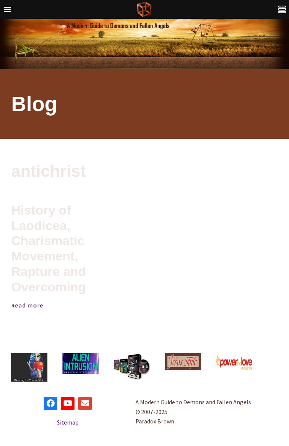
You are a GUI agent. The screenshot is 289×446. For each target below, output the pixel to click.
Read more (27, 305)
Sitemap (68, 422)
